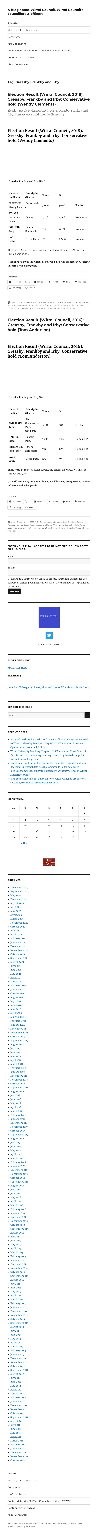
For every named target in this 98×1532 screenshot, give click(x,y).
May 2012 (15, 1385)
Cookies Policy (76, 1523)
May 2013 (15, 1338)
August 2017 (17, 1138)
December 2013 (18, 1311)
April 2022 (16, 934)
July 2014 (15, 1283)
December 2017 (18, 1122)
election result (66, 302)
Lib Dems (39, 305)
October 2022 (17, 926)
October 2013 (17, 1319)
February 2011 (18, 1444)
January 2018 (17, 1119)
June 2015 (15, 1240)
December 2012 (18, 1358)
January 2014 (17, 1307)
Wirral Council (65, 525)
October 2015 (17, 1224)
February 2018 (18, 1115)
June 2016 (15, 1193)
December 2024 (19, 887)
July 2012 (15, 1377)
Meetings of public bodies (22, 30)
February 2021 (18, 985)
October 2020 (17, 993)
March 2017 (16, 1158)
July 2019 (15, 1048)
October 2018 (17, 1083)
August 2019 (17, 1044)
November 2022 (19, 922)
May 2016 (15, 1197)
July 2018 (15, 1095)
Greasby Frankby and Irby (19, 308)
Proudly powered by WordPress (21, 1526)
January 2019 (17, 1071)
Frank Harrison (38, 528)
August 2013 (17, 1326)
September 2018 (19, 1087)
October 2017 (17, 1130)
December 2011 (18, 1405)
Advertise (13, 23)
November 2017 (19, 1126)
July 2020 (15, 1001)
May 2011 (15, 1432)
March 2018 (16, 1111)
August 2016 (17, 1185)
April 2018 (15, 1107)
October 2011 (17, 1413)
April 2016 (16, 1201)
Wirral (55, 525)
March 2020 (17, 1016)
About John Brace (18, 64)
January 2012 (17, 1401)
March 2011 (16, 1440)
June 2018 (15, 1099)
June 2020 (16, 1005)
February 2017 (18, 1162)
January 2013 (17, 1354)
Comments (14, 37)
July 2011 (15, 1425)
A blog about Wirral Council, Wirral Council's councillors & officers (37, 1523)
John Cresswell (77, 528)
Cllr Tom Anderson (45, 522)
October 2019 (17, 1036)
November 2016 (19, 1173)
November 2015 (19, 1221)
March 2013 (16, 1346)
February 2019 (18, 1068)
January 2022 (17, 942)
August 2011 (17, 1421)
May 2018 (15, 1103)
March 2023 (17, 918)
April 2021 (15, 977)
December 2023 (19, 899)
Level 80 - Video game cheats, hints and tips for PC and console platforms (48, 687)
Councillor (12, 528)
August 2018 (17, 1091)
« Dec (24, 843)
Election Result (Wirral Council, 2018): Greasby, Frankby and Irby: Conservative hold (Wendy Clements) (49, 99)
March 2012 (16, 1393)
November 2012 (19, 1362)
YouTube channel (17, 43)
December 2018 (18, 1075)
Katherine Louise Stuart (42, 308)
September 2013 (19, 1323)
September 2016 (19, 1181)
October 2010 (17, 1460)
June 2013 (15, 1334)
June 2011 (15, 1428)
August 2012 (17, 1374)
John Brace (16, 302)
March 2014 (16, 1299)
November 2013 (19, 1315)
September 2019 (19, 1040)
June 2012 (15, 1381)
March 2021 (16, 981)
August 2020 (17, 997)
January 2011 (17, 1448)
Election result (77, 305)
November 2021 (19, 950)
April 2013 (15, 1342)
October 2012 (17, 1366)
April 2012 (15, 1389)
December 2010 (18, 1452)
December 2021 (18, 946)
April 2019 (16, 1060)
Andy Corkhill (52, 305)
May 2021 (15, 973)
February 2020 (18, 1020)
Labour (31, 305)
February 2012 (18, 1397)
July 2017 (15, 1142)
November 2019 (19, 1032)
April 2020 (16, 1013)
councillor (54, 302)
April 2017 (15, 1154)
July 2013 (15, 1330)
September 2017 (19, 1134)
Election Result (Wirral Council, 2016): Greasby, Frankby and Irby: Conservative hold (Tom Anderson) (49, 325)
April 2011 (15, 1436)
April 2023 (16, 914)
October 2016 (17, 1177)
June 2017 (15, 1146)
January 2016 (17, 1213)
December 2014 (18, 1264)
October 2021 (17, 954)
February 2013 (18, 1350)
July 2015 (15, 1236)
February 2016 (18, 1209)
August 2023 (17, 903)
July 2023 (15, 907)
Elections (72, 522)
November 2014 (19, 1268)
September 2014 (19, 1275)
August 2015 (17, 1232)
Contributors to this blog (21, 57)
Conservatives (43, 302)
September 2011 (19, 1417)
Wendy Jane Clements (64, 308)
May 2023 (15, 911)
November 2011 (18, 1409)
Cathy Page (65, 305)
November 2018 (19, 1079)
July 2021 (15, 965)
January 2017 (17, 1166)
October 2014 (17, 1272)
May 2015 (15, 1244)
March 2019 (16, 1064)
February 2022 (18, 938)
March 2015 (16, 1252)
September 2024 (19, 891)
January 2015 (17, 1260)
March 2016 (16, 1205)
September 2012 (19, 1370)
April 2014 (15, 1295)
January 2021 (17, 989)
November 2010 (19, 1456)
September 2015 (19, 1228)
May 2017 (15, 1150)
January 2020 (17, 1024)
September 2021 (19, 958)
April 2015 (15, 1248)
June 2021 (15, 969)
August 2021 (17, 962)
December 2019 (18, 1028)
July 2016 (15, 1189)
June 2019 (15, 1052)
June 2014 (15, 1287)
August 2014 (17, 1279)
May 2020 (15, 1009)
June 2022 (16, 930)
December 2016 (18, 1170)
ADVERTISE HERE (17, 667)
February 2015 (18, 1256)
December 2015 (18, 1217)
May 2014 (15, 1291)
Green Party (21, 305)
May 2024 (15, 895)
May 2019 (15, 1056)
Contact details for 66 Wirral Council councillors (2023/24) (39, 50)
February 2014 (18, 1303)
